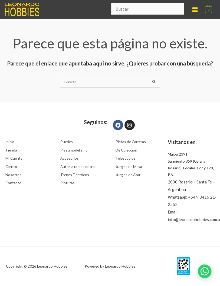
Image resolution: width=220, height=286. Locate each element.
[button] (195, 9)
